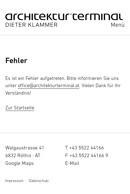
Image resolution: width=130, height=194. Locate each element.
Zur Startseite (19, 107)
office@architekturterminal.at (48, 85)
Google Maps (19, 163)
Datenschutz (39, 181)
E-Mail (72, 163)
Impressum (14, 181)
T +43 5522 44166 (84, 147)
